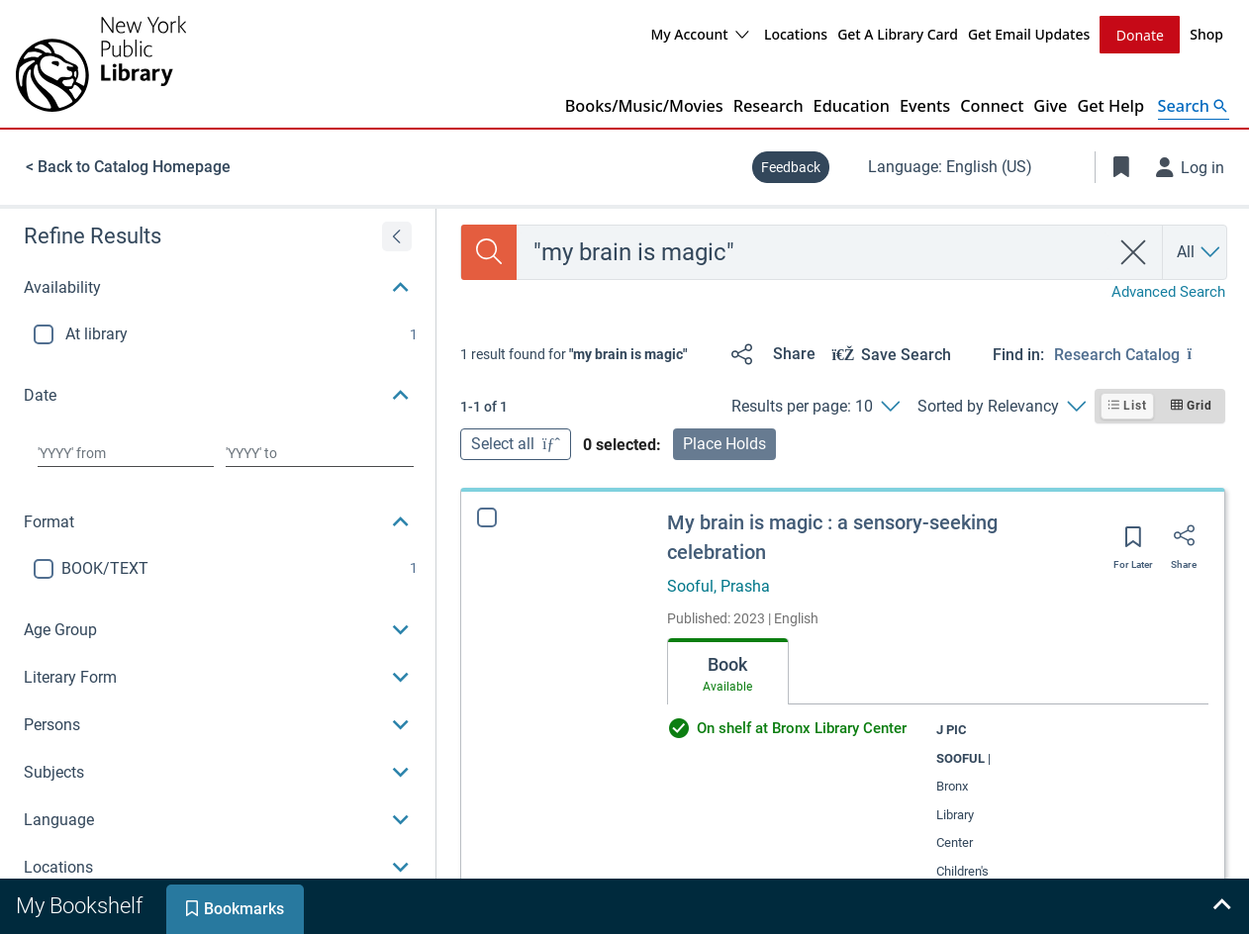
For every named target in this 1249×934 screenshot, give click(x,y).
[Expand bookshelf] (1221, 906)
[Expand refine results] (397, 235)
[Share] (769, 353)
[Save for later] (1133, 542)
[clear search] (1133, 251)
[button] (217, 287)
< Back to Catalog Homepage (128, 165)
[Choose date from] (126, 452)
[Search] (489, 251)
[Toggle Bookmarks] (1121, 166)
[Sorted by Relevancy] (1001, 405)
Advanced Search (1168, 291)
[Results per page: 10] (815, 405)
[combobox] (813, 251)
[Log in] (1190, 166)
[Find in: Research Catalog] (1139, 353)
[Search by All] (1199, 251)
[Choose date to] (320, 452)
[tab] (728, 670)
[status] (573, 353)
